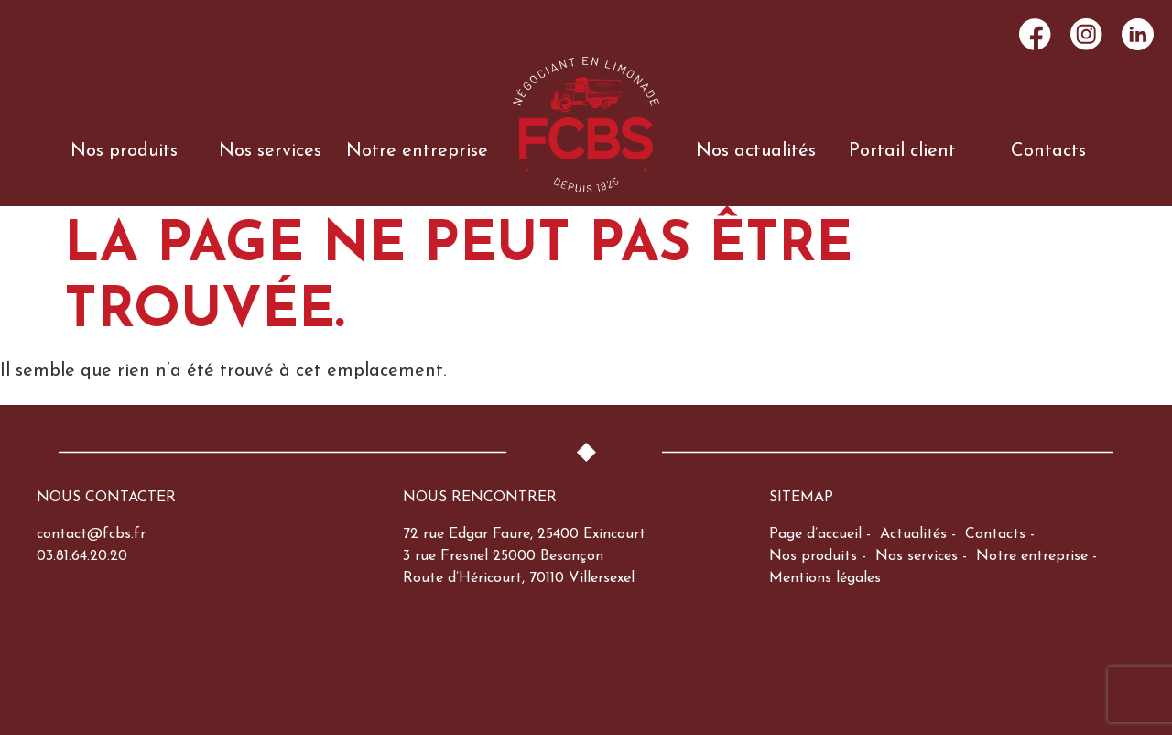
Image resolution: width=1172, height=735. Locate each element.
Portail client (902, 151)
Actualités (913, 534)
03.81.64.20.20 (82, 556)
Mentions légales (825, 578)
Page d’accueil (815, 534)
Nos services (270, 151)
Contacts (1048, 151)
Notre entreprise (417, 151)
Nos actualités (756, 151)
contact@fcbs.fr (91, 534)
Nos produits (124, 151)
